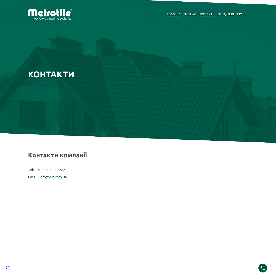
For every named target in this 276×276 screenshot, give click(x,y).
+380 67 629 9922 (50, 170)
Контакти (206, 14)
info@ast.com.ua (53, 177)
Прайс (241, 14)
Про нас (190, 14)
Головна (173, 14)
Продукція (226, 14)
